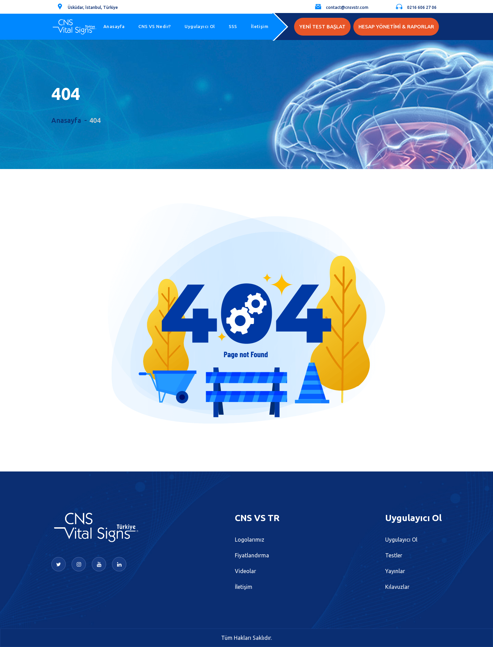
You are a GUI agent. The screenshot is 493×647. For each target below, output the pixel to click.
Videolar (245, 571)
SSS (233, 26)
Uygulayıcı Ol (200, 26)
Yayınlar (395, 571)
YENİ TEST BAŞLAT (322, 26)
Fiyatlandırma (252, 555)
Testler (393, 555)
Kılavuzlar (397, 587)
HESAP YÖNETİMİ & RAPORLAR (396, 26)
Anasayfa (114, 26)
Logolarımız (249, 539)
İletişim (259, 26)
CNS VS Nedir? (154, 26)
